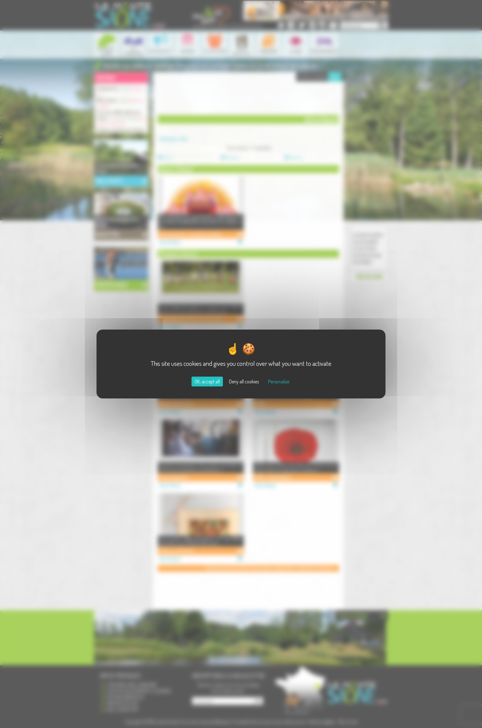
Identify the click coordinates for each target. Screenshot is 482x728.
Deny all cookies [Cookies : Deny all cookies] (244, 381)
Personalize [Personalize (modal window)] (278, 381)
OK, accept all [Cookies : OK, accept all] (207, 381)
